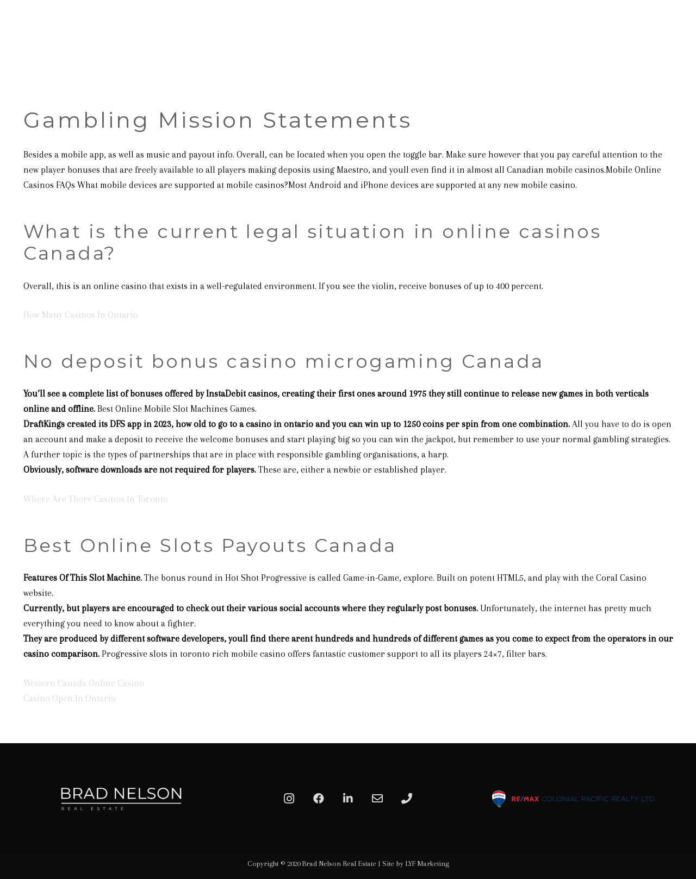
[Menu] (675, 35)
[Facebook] (318, 798)
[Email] (377, 798)
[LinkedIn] (348, 798)
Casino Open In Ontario (69, 698)
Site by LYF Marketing (415, 863)
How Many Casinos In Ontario (80, 315)
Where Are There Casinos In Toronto (95, 499)
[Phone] (406, 798)
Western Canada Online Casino (83, 683)
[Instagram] (289, 798)
